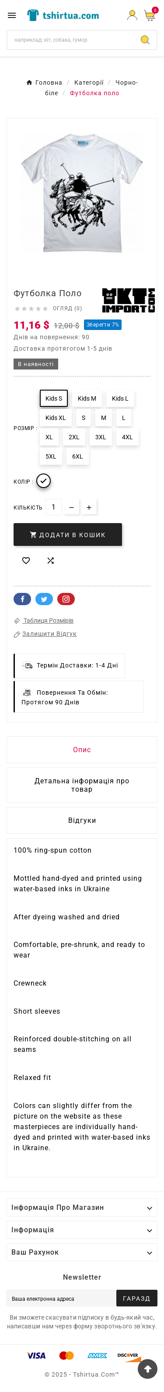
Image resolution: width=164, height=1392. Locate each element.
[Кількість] (53, 507)
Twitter (44, 599)
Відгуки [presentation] (82, 820)
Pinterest (66, 599)
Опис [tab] (82, 750)
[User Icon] (132, 15)
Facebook (22, 599)
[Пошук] (70, 40)
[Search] (145, 40)
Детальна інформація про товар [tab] (82, 785)
